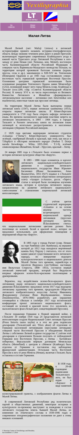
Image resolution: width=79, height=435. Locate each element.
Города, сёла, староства (55, 27)
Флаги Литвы (32, 26)
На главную (11, 26)
